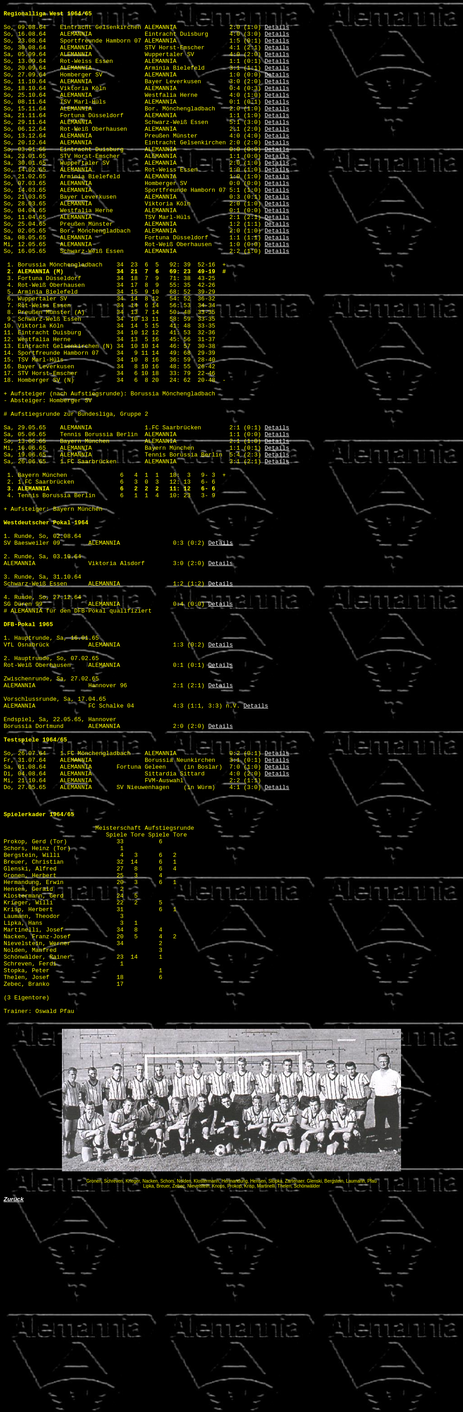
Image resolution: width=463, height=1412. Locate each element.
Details (277, 32)
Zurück (14, 1402)
